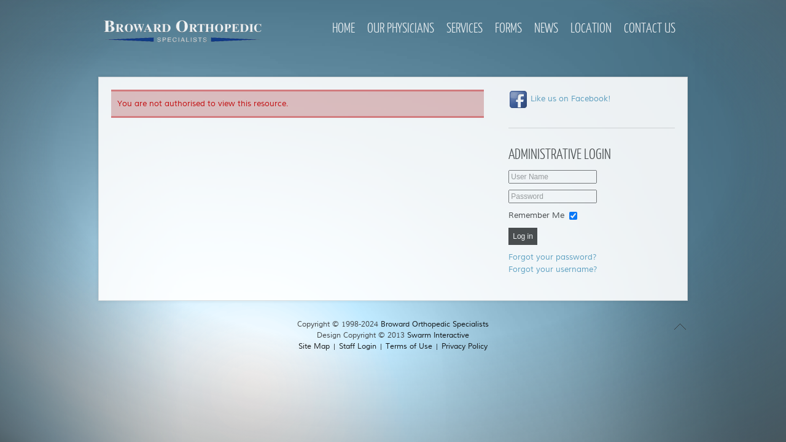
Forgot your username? (552, 269)
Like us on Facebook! (559, 99)
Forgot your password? (552, 257)
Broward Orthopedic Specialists (435, 324)
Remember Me (536, 215)
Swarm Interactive (438, 335)
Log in (523, 236)
